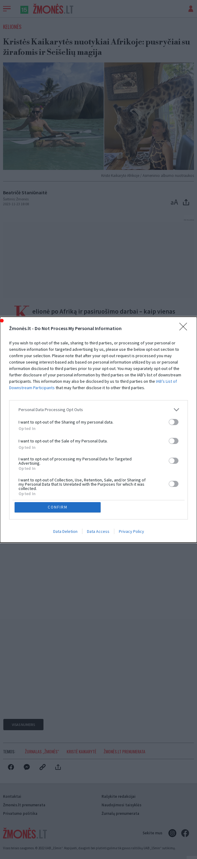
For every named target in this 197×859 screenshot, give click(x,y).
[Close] (185, 328)
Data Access (98, 531)
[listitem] (98, 410)
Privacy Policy (131, 531)
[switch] (173, 422)
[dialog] (98, 430)
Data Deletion (65, 531)
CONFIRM (57, 507)
